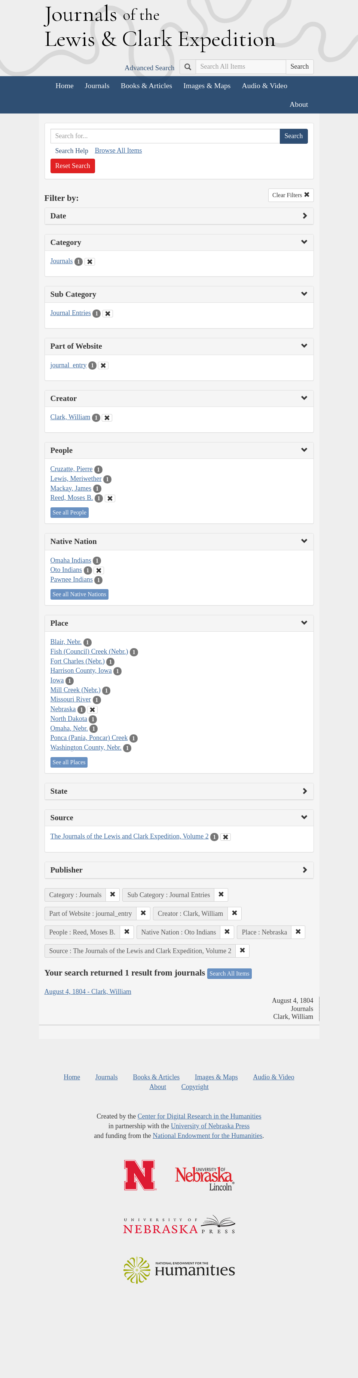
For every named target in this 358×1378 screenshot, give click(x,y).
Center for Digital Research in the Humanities (199, 1116)
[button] (112, 895)
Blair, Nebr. (66, 642)
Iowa (57, 680)
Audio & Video (265, 85)
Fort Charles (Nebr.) (78, 661)
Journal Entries (71, 313)
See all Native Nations (80, 594)
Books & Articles (146, 85)
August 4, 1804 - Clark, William (88, 991)
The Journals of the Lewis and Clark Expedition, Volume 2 (130, 836)
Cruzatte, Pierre (72, 469)
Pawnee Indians (72, 579)
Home (65, 85)
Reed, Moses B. (72, 497)
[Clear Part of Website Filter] (103, 365)
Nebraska (63, 709)
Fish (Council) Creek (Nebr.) (89, 651)
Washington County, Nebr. (86, 747)
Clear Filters (291, 195)
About (299, 104)
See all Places (69, 762)
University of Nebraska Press (210, 1126)
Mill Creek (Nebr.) (76, 690)
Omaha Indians (71, 560)
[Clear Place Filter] (92, 709)
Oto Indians (66, 569)
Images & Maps (206, 85)
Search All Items (229, 973)
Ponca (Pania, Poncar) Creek (89, 737)
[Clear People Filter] (110, 498)
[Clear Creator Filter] (107, 418)
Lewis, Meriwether (76, 478)
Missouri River (71, 699)
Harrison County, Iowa (81, 670)
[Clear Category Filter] (90, 261)
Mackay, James (71, 488)
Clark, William (71, 417)
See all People (70, 512)
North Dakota (69, 718)
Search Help (71, 151)
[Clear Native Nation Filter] (99, 570)
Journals (97, 85)
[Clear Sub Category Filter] (107, 313)
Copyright (195, 1087)
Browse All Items (118, 150)
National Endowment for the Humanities (207, 1135)
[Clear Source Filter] (225, 837)
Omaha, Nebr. (69, 728)
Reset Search (72, 165)
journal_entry (69, 365)
